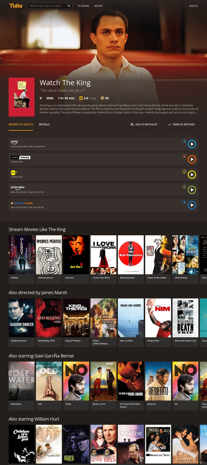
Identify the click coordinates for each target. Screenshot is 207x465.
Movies (98, 5)
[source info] (183, 141)
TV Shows (83, 5)
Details (44, 124)
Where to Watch (21, 124)
